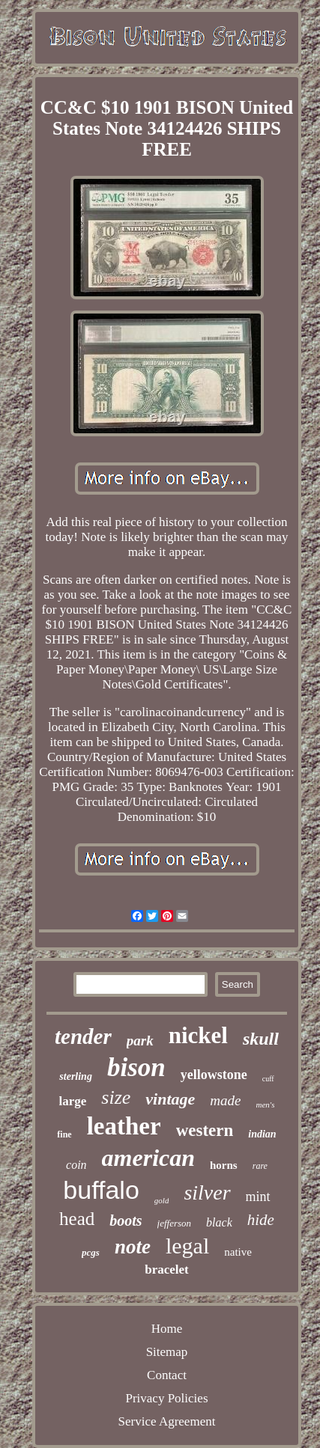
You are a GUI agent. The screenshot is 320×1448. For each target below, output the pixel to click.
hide (260, 1220)
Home (167, 1329)
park (140, 1040)
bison (136, 1067)
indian (262, 1134)
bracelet (167, 1269)
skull (261, 1038)
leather (124, 1126)
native (238, 1252)
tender (83, 1036)
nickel (198, 1035)
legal (187, 1245)
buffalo (101, 1190)
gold (161, 1200)
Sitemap (167, 1352)
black (219, 1222)
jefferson (174, 1223)
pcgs (91, 1252)
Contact (167, 1375)
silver (207, 1192)
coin (76, 1164)
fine (64, 1134)
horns (224, 1165)
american (148, 1157)
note (133, 1246)
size (115, 1097)
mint (258, 1196)
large (73, 1101)
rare (260, 1166)
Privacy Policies (166, 1398)
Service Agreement (167, 1421)
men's (265, 1104)
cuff (268, 1079)
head (76, 1219)
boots (125, 1220)
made (225, 1100)
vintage (170, 1099)
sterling (75, 1076)
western (205, 1130)
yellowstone (214, 1074)
